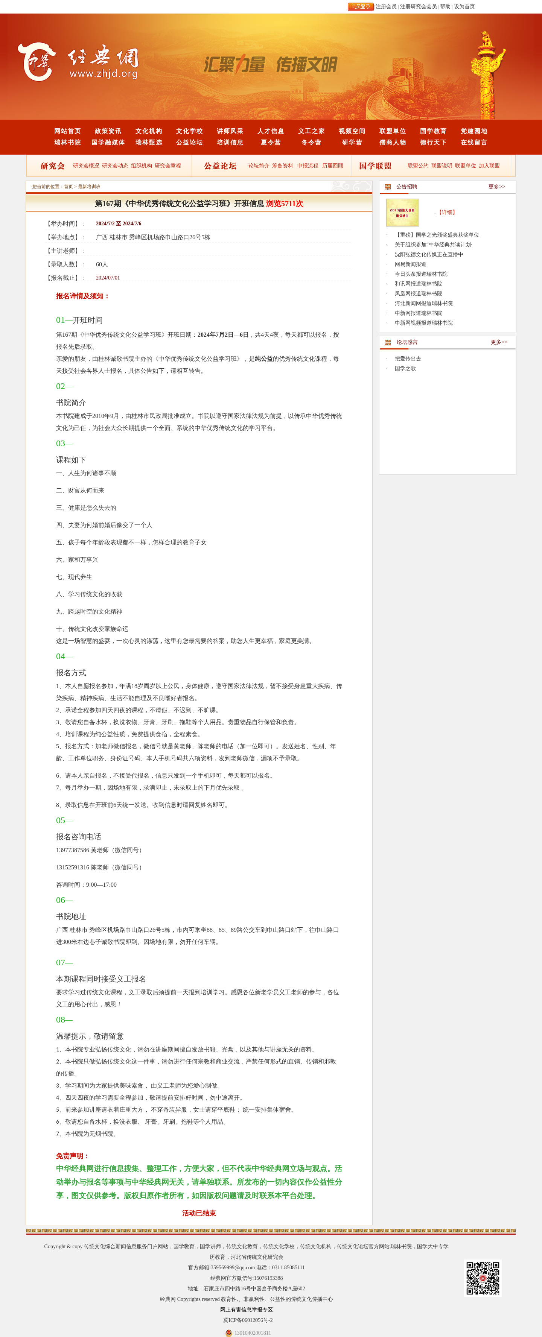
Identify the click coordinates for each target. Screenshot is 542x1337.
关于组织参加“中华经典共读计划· (433, 245)
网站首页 (67, 131)
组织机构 (141, 166)
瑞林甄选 (149, 142)
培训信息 (230, 142)
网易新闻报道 (410, 264)
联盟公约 (418, 166)
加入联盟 (489, 166)
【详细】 (447, 212)
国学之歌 (405, 368)
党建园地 (474, 131)
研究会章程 (167, 166)
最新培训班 (89, 186)
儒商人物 (392, 142)
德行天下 (433, 142)
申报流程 (307, 166)
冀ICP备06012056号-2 (248, 1320)
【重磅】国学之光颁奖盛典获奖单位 (437, 235)
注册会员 (386, 6)
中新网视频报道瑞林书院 (424, 323)
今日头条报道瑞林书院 (421, 274)
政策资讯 (108, 131)
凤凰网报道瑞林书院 (418, 293)
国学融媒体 (108, 142)
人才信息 (271, 131)
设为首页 (464, 6)
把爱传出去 (408, 359)
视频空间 (352, 131)
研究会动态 (115, 166)
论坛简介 (258, 166)
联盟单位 (392, 131)
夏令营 (271, 142)
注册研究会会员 (418, 6)
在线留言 (474, 142)
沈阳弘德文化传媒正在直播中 (429, 254)
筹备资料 (282, 166)
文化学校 (189, 131)
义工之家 (311, 131)
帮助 (445, 6)
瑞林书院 (67, 142)
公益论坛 (189, 142)
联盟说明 (441, 166)
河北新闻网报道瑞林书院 (424, 303)
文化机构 (149, 131)
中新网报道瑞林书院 (418, 313)
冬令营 (311, 142)
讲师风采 (230, 131)
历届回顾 (332, 166)
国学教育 (433, 131)
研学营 (352, 142)
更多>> (497, 187)
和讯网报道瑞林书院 (418, 284)
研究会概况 (86, 166)
